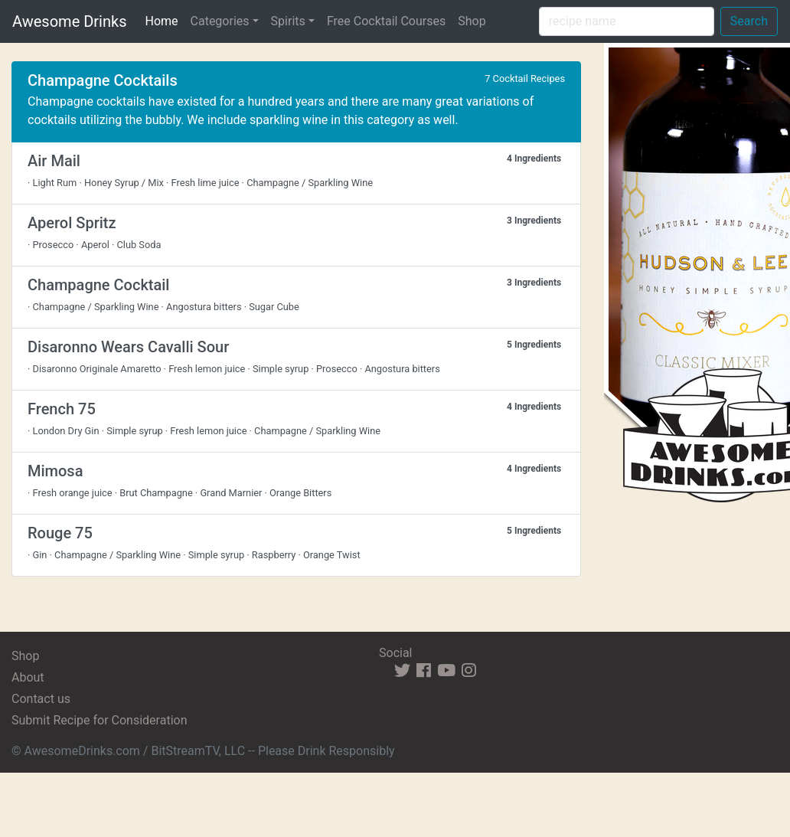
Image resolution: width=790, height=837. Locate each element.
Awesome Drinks (69, 21)
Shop (471, 21)
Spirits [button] (288, 21)
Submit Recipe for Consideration (99, 720)
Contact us (40, 699)
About (27, 677)
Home (164, 19)
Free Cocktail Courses (386, 21)
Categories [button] (220, 21)
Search (749, 21)
